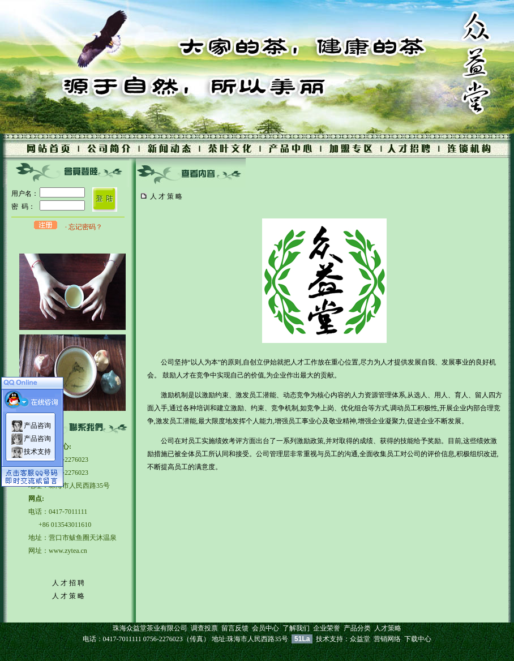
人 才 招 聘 (68, 583)
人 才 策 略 (68, 596)
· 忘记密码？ (83, 227)
